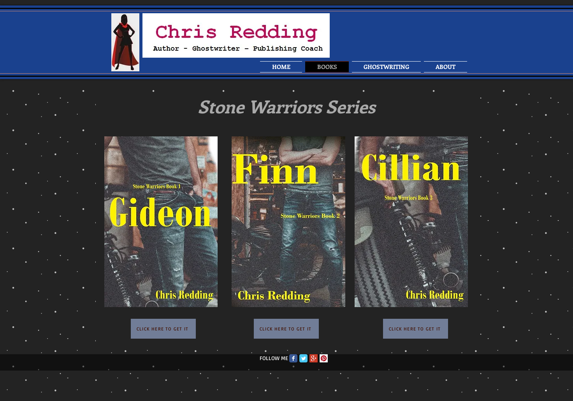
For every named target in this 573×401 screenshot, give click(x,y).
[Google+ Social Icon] (313, 358)
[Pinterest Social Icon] (324, 358)
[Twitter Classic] (303, 358)
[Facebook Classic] (293, 358)
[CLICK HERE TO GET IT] (163, 329)
